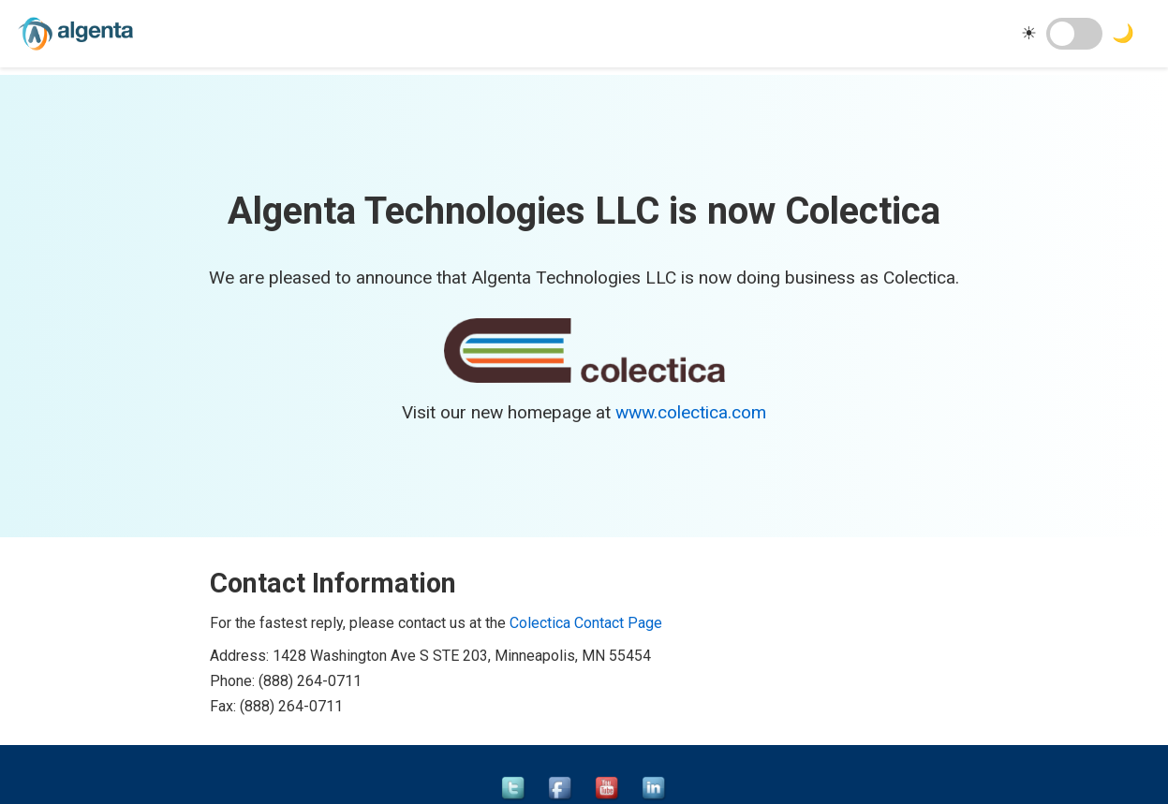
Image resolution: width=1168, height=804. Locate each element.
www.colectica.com (690, 412)
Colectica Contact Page (586, 623)
